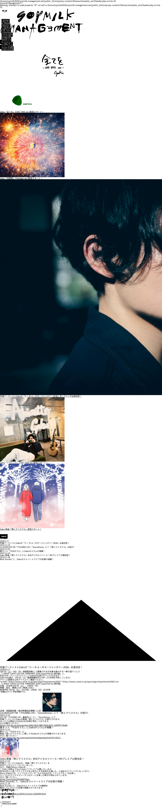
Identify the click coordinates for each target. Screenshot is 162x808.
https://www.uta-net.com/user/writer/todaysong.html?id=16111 (30, 737)
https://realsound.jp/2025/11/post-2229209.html (23, 793)
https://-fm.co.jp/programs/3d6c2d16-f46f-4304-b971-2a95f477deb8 (33, 725)
